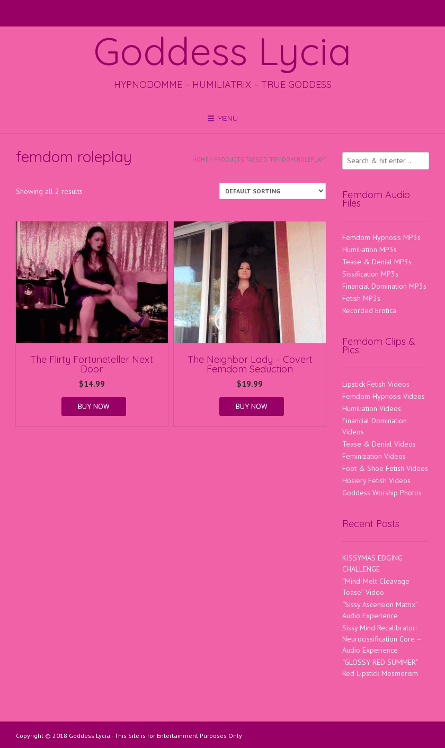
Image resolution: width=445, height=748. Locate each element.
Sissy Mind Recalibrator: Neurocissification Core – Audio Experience (381, 639)
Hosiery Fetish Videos (376, 480)
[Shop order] (272, 191)
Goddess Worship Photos (382, 492)
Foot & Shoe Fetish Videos (385, 468)
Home (200, 159)
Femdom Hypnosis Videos (383, 396)
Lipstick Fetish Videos (376, 384)
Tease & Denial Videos (379, 444)
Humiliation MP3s (369, 249)
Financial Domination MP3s (384, 286)
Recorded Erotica (369, 310)
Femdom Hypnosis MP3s (381, 237)
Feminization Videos (374, 456)
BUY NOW (94, 406)
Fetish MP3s (361, 298)
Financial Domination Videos (374, 426)
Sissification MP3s (370, 274)
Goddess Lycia (222, 51)
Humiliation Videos (371, 408)
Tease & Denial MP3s (377, 261)
